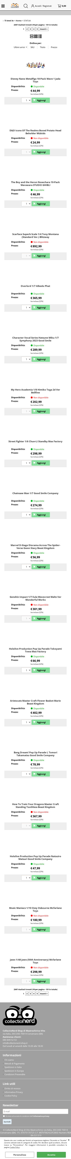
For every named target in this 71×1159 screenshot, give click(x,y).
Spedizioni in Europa (14, 1071)
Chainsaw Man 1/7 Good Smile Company (35, 493)
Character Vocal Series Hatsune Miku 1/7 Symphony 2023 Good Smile (35, 339)
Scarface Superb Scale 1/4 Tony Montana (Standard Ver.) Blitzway (35, 236)
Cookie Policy (15, 1147)
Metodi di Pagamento (15, 1063)
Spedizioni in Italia (13, 1067)
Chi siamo (9, 1060)
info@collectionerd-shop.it (15, 1043)
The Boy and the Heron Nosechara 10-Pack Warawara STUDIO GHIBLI (35, 184)
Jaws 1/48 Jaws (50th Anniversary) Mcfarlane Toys (35, 961)
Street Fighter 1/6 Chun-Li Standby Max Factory (35, 441)
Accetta (51, 1154)
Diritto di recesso (12, 1088)
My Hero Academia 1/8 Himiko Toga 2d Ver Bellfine (35, 391)
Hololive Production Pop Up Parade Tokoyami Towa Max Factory (35, 650)
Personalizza (19, 1154)
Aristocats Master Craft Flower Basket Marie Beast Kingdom (35, 702)
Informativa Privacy (14, 1092)
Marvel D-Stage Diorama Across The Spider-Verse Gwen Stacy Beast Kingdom (35, 547)
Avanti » (44, 29)
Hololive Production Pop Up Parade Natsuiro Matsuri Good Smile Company (35, 858)
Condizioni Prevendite (15, 1074)
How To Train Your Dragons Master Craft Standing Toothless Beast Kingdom (35, 806)
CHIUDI (69, 1139)
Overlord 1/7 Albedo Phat (35, 286)
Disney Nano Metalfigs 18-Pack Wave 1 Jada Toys (35, 80)
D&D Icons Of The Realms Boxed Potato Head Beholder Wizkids (35, 132)
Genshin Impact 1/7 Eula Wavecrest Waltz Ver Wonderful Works (35, 598)
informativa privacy (41, 1116)
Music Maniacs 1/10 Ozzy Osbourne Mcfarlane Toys (35, 909)
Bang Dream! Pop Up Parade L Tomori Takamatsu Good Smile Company (35, 754)
